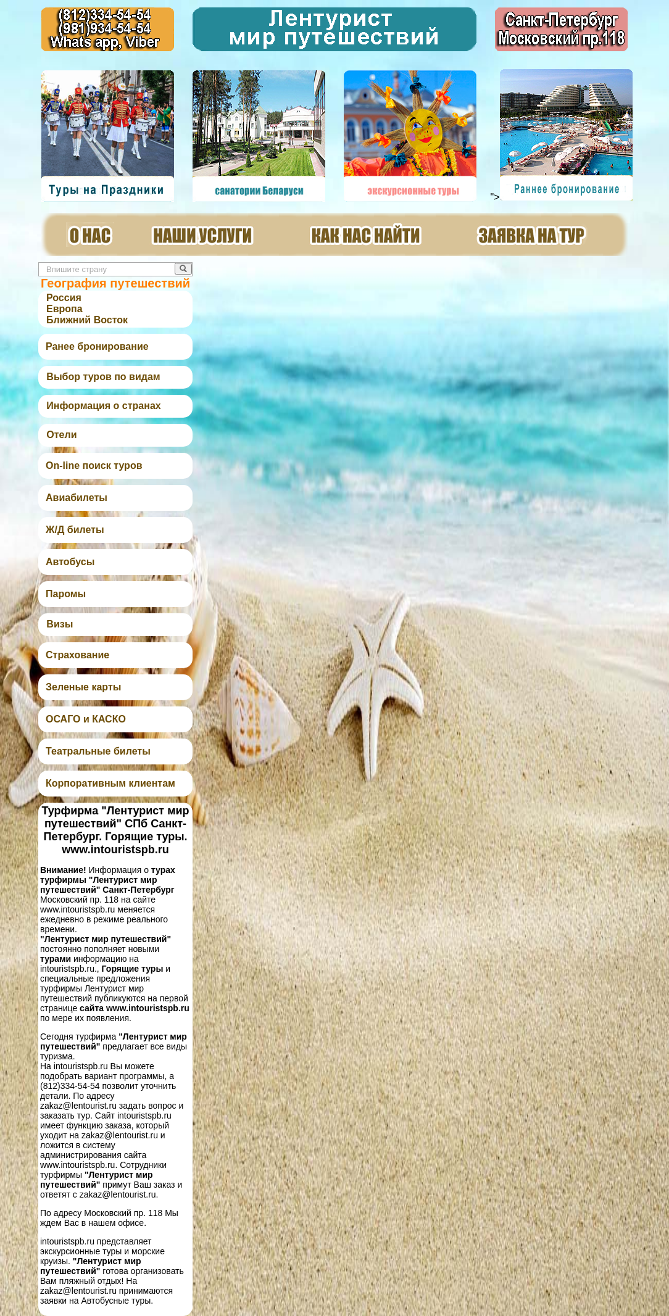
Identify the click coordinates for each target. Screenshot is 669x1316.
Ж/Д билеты (75, 529)
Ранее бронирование (97, 346)
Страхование (77, 655)
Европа (64, 309)
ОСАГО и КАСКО (86, 719)
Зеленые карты (83, 687)
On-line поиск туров (94, 465)
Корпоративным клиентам (110, 783)
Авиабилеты (76, 497)
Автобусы (70, 562)
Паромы (66, 594)
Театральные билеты (98, 751)
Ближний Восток (87, 320)
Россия (63, 297)
